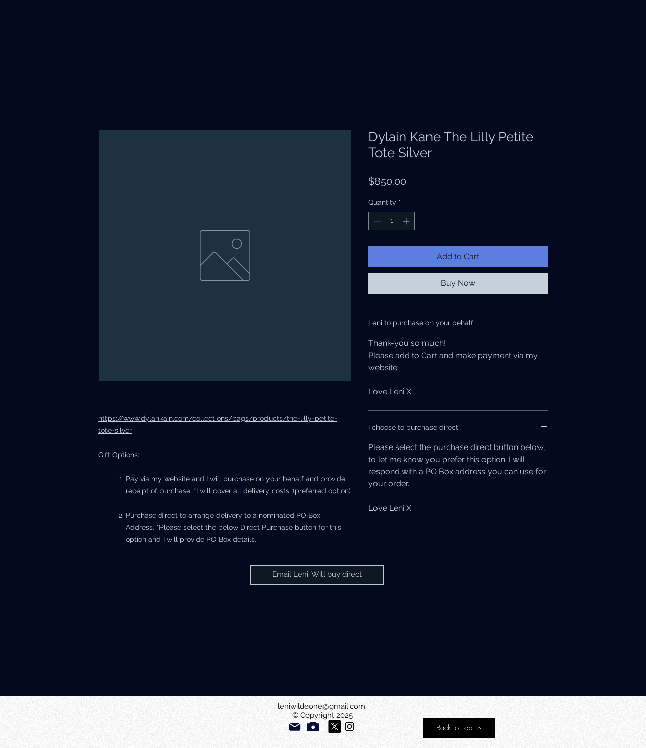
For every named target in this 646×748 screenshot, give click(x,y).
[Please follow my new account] (349, 726)
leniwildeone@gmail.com (321, 706)
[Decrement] (376, 221)
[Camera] (313, 726)
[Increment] (407, 221)
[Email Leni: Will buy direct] (317, 575)
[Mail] (294, 726)
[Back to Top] (459, 728)
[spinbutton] (392, 221)
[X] (334, 726)
